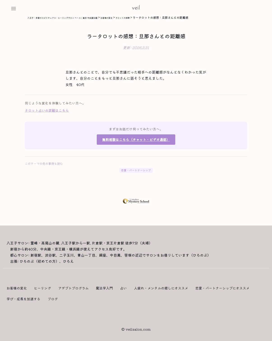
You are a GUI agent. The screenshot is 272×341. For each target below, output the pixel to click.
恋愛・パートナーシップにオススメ (222, 288)
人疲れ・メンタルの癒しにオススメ (161, 288)
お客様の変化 (17, 288)
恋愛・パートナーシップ (136, 170)
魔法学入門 (104, 288)
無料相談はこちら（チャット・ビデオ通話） (136, 139)
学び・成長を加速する (23, 298)
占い (123, 288)
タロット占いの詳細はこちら (47, 110)
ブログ (53, 298)
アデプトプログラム (73, 288)
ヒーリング (42, 288)
